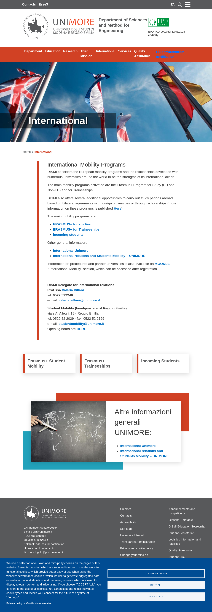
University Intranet (132, 535)
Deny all (156, 585)
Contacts (29, 4)
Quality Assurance (142, 53)
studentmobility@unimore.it (81, 324)
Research (70, 51)
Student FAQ (177, 556)
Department (33, 51)
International (105, 51)
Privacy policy (14, 603)
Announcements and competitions (182, 511)
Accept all (156, 596)
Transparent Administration (137, 541)
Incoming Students (160, 360)
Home (27, 152)
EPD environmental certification (170, 54)
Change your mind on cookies (134, 557)
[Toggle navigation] (187, 4)
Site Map (126, 528)
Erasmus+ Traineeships (97, 363)
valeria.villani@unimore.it (79, 300)
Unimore (125, 509)
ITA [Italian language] (172, 4)
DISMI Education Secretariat (187, 526)
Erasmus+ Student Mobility (46, 363)
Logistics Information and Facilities (185, 541)
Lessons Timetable (181, 519)
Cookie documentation (39, 603)
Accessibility (128, 522)
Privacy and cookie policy (136, 548)
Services (124, 51)
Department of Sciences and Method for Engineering (123, 25)
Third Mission (86, 53)
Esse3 (43, 4)
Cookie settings (156, 573)
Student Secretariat (181, 533)
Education (52, 51)
